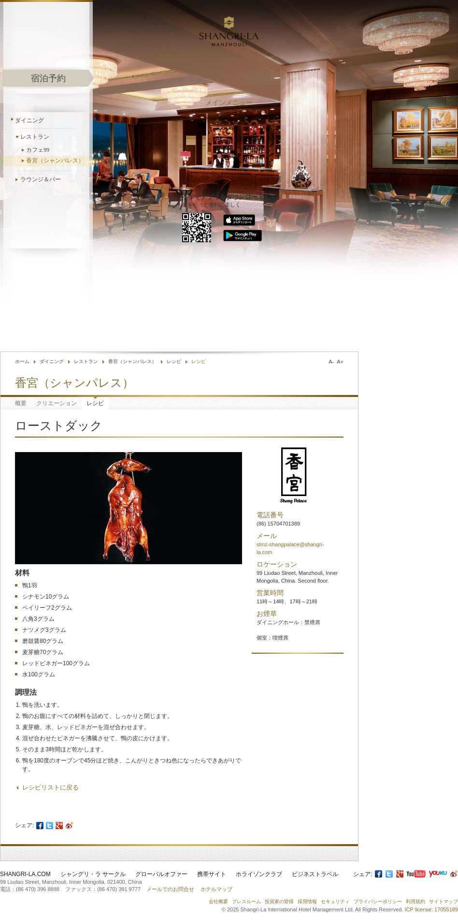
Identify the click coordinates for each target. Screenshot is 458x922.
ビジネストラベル (315, 874)
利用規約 (415, 901)
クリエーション (56, 403)
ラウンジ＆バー (40, 179)
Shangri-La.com (25, 874)
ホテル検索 (301, 328)
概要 (21, 403)
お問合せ (262, 328)
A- (331, 362)
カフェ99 (37, 149)
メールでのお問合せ (170, 889)
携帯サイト (211, 874)
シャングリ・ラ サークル (93, 874)
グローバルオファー (161, 874)
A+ (340, 362)
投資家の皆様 (279, 901)
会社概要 (218, 901)
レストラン (34, 136)
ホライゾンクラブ (259, 874)
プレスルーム (246, 901)
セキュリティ (335, 901)
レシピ (174, 361)
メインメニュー (229, 102)
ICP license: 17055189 (431, 909)
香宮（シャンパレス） (55, 160)
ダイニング (29, 120)
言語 (346, 328)
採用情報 (307, 901)
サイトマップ (443, 901)
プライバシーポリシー (378, 901)
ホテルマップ (216, 889)
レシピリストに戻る (50, 787)
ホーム (22, 361)
